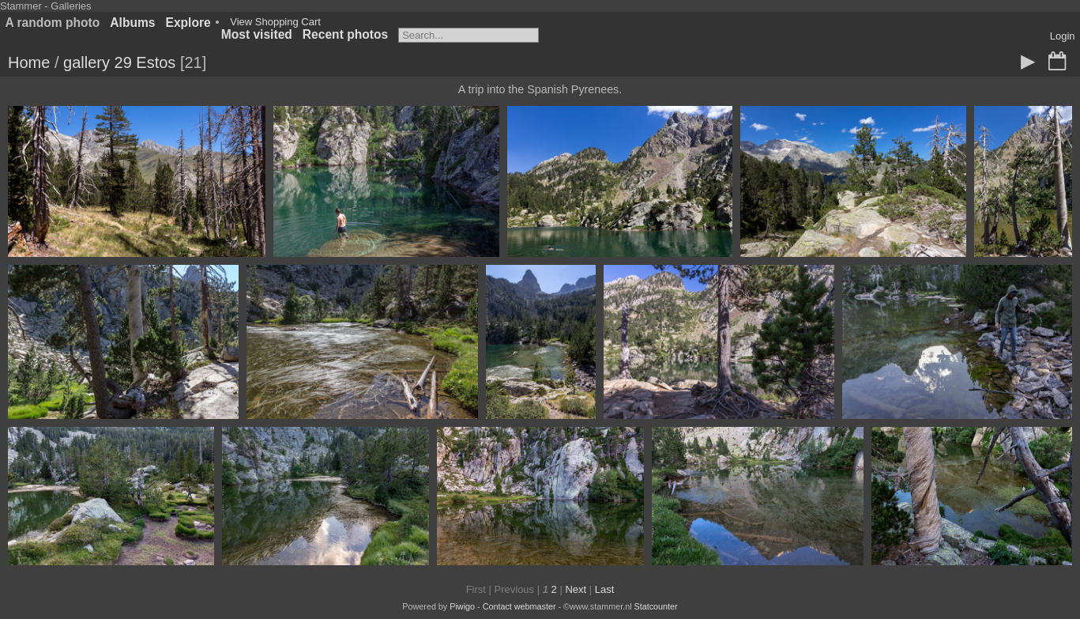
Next (575, 589)
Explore (188, 22)
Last (605, 589)
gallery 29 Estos (119, 62)
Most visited (256, 34)
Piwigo (462, 606)
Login (1062, 36)
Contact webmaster (519, 606)
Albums (132, 22)
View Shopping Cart (275, 22)
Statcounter (656, 606)
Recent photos (345, 34)
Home (29, 62)
